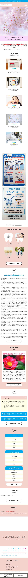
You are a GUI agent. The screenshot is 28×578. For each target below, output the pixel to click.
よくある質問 (6, 537)
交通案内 (23, 537)
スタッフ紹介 (17, 536)
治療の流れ (18, 537)
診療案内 (7, 536)
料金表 (5, 538)
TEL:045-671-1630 (9, 569)
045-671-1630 (12, 560)
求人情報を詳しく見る (14, 500)
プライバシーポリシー (21, 538)
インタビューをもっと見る (14, 384)
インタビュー (23, 536)
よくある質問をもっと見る (14, 423)
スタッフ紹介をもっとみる (14, 340)
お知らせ (14, 538)
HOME (3, 536)
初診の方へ (13, 537)
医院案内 (12, 536)
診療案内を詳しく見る (14, 263)
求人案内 (9, 538)
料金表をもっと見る (14, 484)
